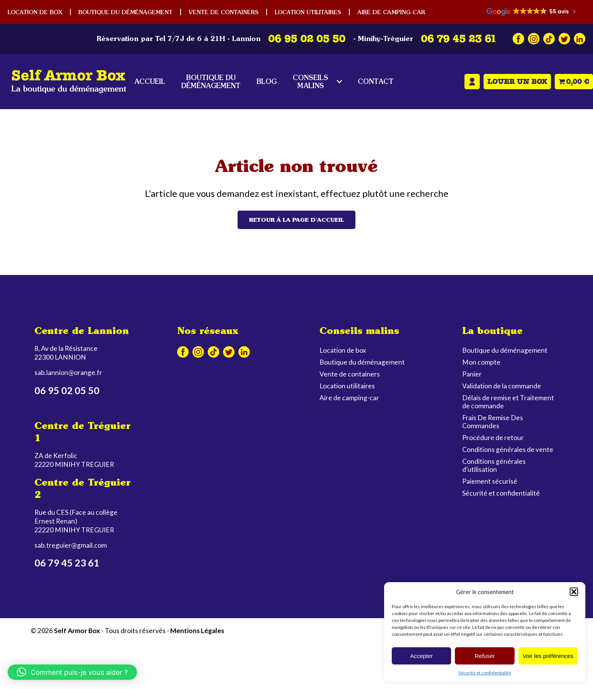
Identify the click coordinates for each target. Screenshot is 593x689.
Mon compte (472, 81)
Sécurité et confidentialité (484, 673)
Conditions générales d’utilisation (494, 465)
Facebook (518, 38)
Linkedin (579, 38)
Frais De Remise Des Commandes (492, 422)
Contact (376, 81)
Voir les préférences (548, 656)
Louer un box (517, 81)
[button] (574, 592)
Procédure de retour (493, 438)
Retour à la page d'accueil (296, 219)
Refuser (485, 656)
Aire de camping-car (391, 12)
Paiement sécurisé (489, 481)
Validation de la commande (501, 386)
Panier (472, 374)
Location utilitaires (308, 12)
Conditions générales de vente (507, 449)
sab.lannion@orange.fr (68, 372)
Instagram (533, 38)
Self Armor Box (77, 631)
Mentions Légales (197, 631)
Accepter (421, 656)
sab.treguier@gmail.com (70, 545)
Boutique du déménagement (125, 12)
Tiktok (549, 38)
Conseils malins (310, 82)
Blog (267, 81)
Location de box (35, 12)
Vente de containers (224, 12)
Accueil (149, 81)
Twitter (564, 38)
